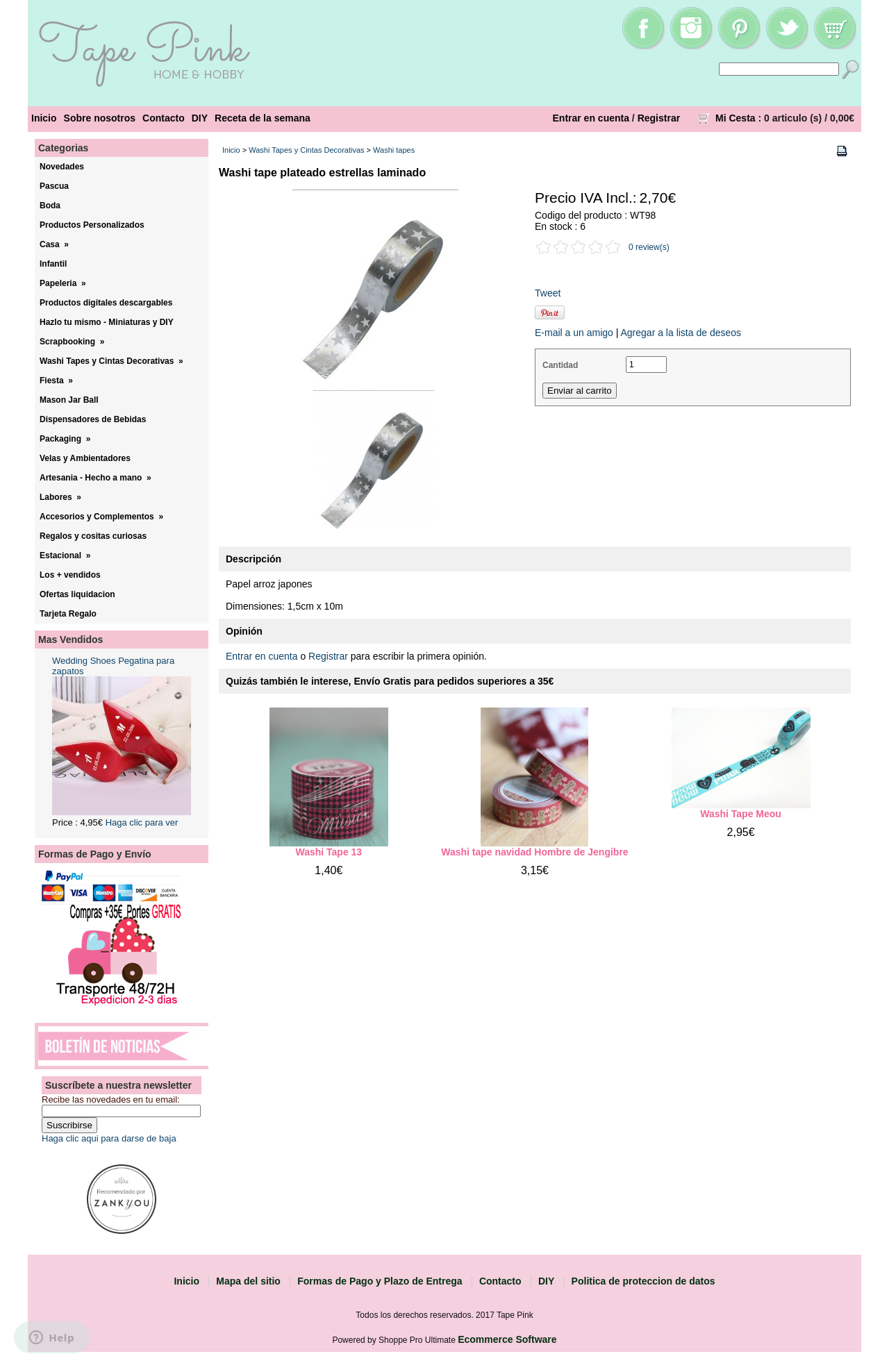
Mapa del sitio (248, 1281)
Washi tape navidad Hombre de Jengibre (534, 852)
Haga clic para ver (142, 822)
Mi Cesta (735, 118)
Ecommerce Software (507, 1339)
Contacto (163, 118)
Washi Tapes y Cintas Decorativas (306, 150)
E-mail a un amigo (574, 332)
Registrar (659, 118)
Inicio (44, 118)
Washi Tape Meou (740, 813)
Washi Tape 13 (328, 852)
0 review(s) (649, 247)
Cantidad (560, 365)
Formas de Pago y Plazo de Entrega (379, 1281)
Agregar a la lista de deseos (680, 332)
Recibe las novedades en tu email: (111, 1099)
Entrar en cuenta (591, 118)
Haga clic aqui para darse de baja (109, 1138)
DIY (200, 118)
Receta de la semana (262, 118)
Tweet (547, 293)
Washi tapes (394, 150)
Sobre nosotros (99, 118)
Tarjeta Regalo (68, 614)
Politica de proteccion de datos (643, 1281)
